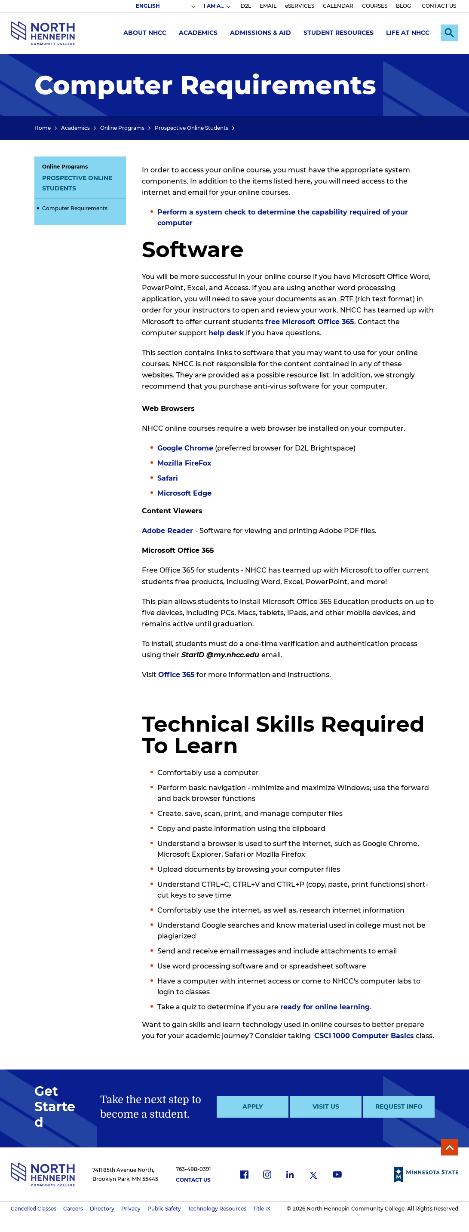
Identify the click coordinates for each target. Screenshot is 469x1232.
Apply (252, 1106)
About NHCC (143, 33)
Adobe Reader (168, 531)
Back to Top (448, 1146)
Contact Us (193, 1180)
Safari (167, 478)
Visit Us (326, 1106)
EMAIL (268, 6)
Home (42, 128)
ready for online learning (325, 1007)
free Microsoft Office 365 (309, 322)
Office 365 (176, 675)
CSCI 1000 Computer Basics (364, 1036)
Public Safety (164, 1208)
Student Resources (337, 33)
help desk (226, 333)
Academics (197, 33)
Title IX (261, 1208)
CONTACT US (439, 6)
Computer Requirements (74, 208)
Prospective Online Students (191, 128)
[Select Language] (165, 6)
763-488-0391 (193, 1169)
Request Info (399, 1106)
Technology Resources (217, 1208)
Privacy (131, 1208)
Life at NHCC (406, 33)
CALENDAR (338, 6)
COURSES (374, 6)
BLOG (403, 6)
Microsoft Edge (184, 493)
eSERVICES (299, 6)
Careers (73, 1208)
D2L (246, 6)
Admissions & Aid (259, 33)
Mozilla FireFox (184, 463)
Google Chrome (185, 448)
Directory (102, 1208)
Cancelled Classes (33, 1208)
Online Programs (122, 128)
